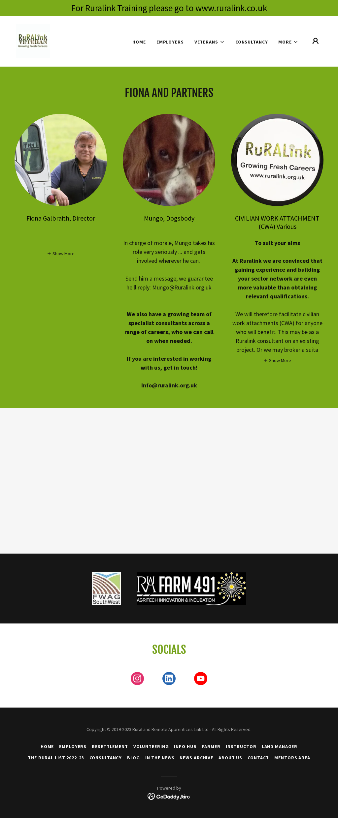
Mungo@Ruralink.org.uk (182, 287)
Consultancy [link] (251, 42)
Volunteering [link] (151, 746)
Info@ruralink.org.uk (169, 385)
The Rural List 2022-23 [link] (56, 758)
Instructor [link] (241, 746)
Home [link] (139, 42)
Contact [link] (258, 758)
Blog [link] (133, 758)
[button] (209, 42)
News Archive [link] (196, 758)
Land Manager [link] (280, 746)
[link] (33, 41)
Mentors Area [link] (292, 758)
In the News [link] (160, 758)
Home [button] (47, 746)
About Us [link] (230, 758)
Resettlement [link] (110, 746)
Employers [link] (170, 42)
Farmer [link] (211, 746)
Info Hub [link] (185, 746)
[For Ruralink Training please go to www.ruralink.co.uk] (169, 8)
